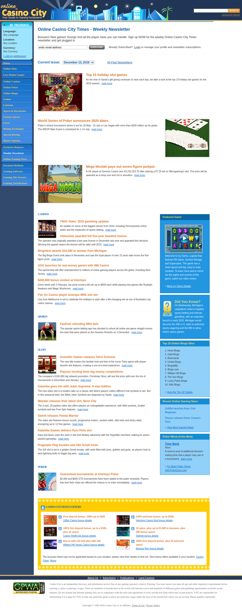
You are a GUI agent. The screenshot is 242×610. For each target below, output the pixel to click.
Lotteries (8, 105)
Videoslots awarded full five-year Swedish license (93, 236)
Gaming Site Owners (14, 177)
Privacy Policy (153, 605)
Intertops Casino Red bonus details (154, 520)
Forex (6, 122)
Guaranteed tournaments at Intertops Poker (89, 474)
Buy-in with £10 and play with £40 (82, 541)
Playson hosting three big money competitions (91, 371)
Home (6, 63)
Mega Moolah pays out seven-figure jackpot (120, 166)
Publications (127, 577)
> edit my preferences (14, 56)
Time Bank (172, 444)
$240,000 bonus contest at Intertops (62, 280)
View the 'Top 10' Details (180, 392)
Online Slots (10, 68)
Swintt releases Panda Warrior (58, 415)
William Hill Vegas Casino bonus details (83, 545)
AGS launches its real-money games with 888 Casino (73, 265)
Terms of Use (138, 605)
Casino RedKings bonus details (79, 536)
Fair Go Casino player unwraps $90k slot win (68, 294)
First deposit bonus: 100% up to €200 (84, 516)
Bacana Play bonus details (150, 548)
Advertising (109, 577)
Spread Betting (11, 134)
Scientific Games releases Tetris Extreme (87, 357)
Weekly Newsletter (13, 153)
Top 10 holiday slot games (106, 75)
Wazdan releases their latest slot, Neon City (67, 401)
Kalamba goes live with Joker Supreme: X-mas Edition (74, 386)
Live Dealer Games (14, 74)
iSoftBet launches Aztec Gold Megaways (180, 410)
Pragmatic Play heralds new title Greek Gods (68, 445)
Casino (199, 557)
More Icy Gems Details (179, 286)
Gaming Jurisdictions (15, 183)
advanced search (231, 14)
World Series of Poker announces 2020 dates (73, 121)
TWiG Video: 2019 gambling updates (84, 221)
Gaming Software (13, 171)
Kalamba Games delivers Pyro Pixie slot (65, 430)
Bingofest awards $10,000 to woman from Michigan (72, 250)
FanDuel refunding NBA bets (79, 324)
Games (7, 99)
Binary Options (11, 140)
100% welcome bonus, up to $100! (155, 516)
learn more (186, 459)
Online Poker (10, 87)
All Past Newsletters (119, 62)
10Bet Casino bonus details (77, 520)
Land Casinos (146, 577)
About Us (92, 577)
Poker (46, 560)
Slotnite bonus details (147, 536)
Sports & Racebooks (14, 111)
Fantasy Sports (11, 116)
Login (137, 47)
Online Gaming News (15, 159)
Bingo (53, 560)
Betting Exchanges (13, 128)
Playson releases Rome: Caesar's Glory (182, 420)
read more (107, 83)
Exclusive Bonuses (13, 147)
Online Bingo (10, 93)
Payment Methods (13, 165)
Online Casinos (11, 81)
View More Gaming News (180, 427)
